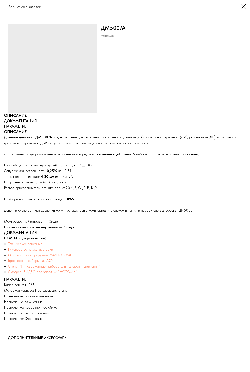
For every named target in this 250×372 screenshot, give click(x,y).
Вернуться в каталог (25, 7)
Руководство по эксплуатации (30, 249)
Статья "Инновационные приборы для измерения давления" (54, 266)
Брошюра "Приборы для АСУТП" (33, 260)
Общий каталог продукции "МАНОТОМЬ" (40, 255)
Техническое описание (25, 244)
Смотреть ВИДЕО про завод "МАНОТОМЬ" (42, 272)
